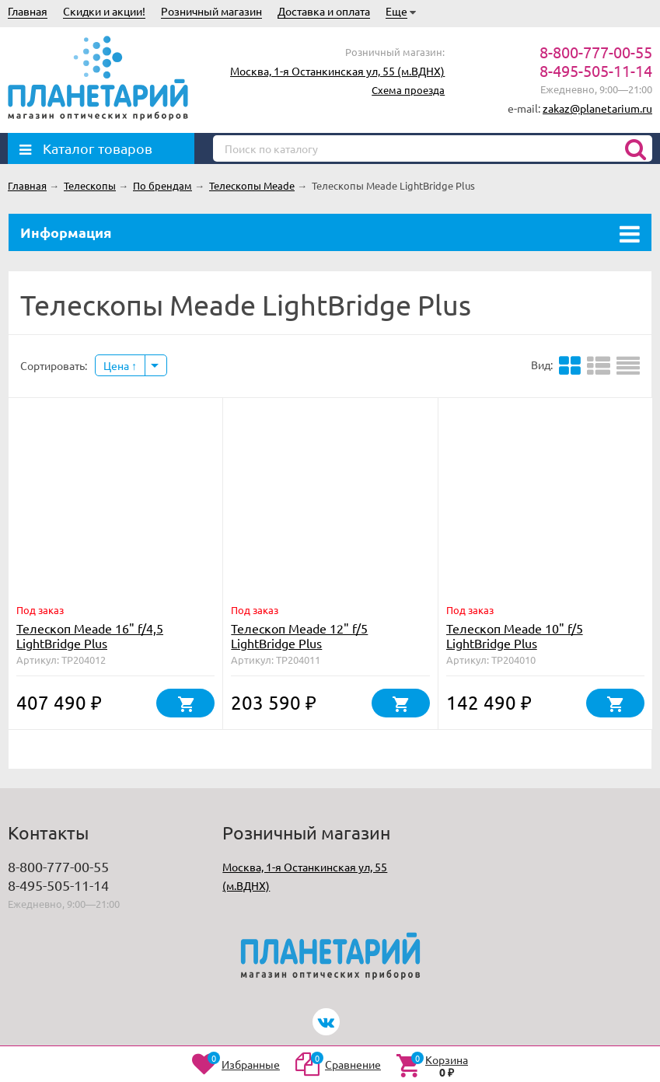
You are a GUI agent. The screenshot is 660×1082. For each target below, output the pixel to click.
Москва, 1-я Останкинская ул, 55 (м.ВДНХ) (337, 71)
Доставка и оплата (324, 11)
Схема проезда (408, 89)
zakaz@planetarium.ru (597, 108)
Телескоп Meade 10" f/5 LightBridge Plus (514, 635)
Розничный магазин (211, 11)
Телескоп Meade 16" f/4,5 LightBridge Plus (89, 635)
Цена (120, 365)
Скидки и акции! (104, 11)
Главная (27, 11)
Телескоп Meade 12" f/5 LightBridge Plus (299, 635)
